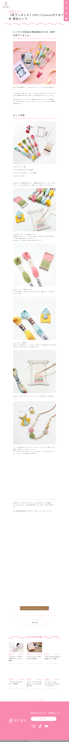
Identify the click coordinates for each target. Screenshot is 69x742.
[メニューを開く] (66, 2)
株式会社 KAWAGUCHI (38, 713)
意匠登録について (54, 713)
